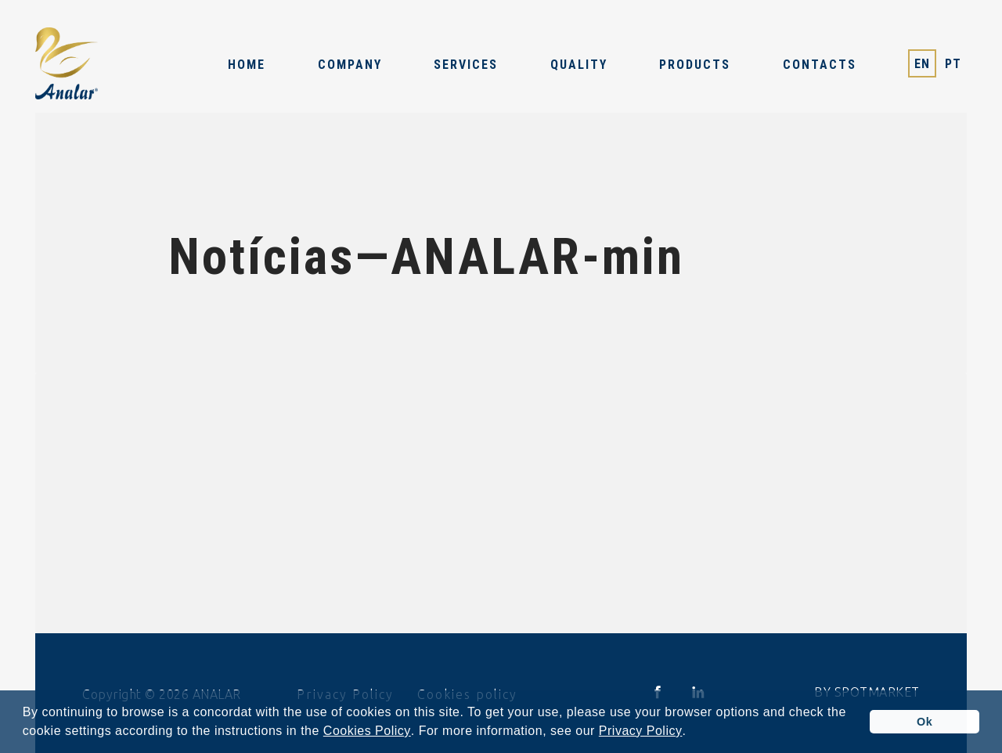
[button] (692, 732)
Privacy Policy (641, 731)
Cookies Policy (367, 731)
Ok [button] (924, 721)
